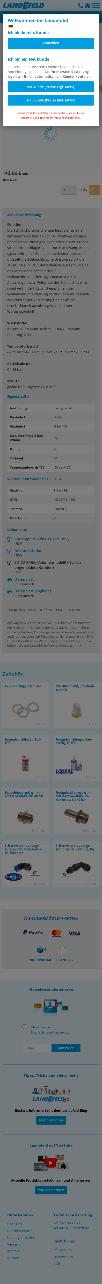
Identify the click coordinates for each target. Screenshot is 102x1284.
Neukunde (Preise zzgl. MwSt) (51, 87)
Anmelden (51, 43)
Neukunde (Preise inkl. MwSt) (51, 100)
